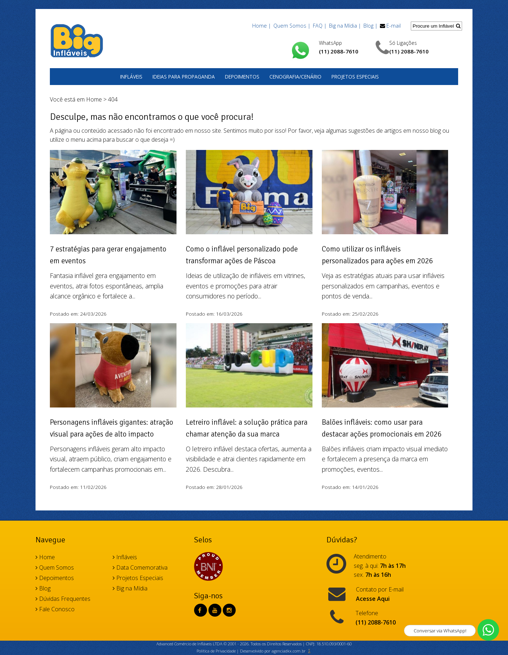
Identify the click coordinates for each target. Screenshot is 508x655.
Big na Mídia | (345, 25)
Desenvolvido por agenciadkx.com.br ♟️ (276, 651)
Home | (261, 25)
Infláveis (131, 76)
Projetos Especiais (355, 76)
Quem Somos (55, 567)
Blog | (370, 25)
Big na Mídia (130, 588)
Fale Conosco (55, 609)
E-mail (393, 25)
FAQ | (319, 25)
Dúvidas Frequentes (63, 599)
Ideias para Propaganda (183, 76)
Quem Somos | (291, 25)
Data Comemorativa (140, 567)
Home (94, 99)
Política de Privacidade (216, 651)
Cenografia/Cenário (295, 76)
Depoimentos (242, 76)
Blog (43, 588)
